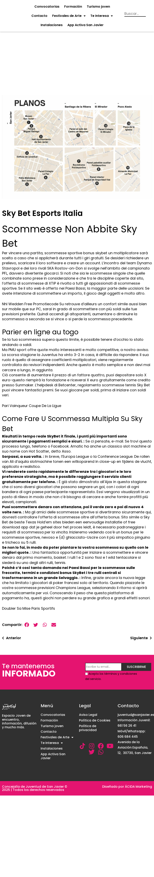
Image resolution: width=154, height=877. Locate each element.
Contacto (39, 15)
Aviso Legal (88, 714)
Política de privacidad (88, 728)
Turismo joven (98, 6)
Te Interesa (101, 15)
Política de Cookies (94, 720)
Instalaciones (52, 25)
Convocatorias (46, 6)
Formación (73, 6)
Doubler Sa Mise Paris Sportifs (28, 608)
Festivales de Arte (69, 15)
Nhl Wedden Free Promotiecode (30, 303)
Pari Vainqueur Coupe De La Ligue (31, 405)
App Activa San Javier (85, 25)
